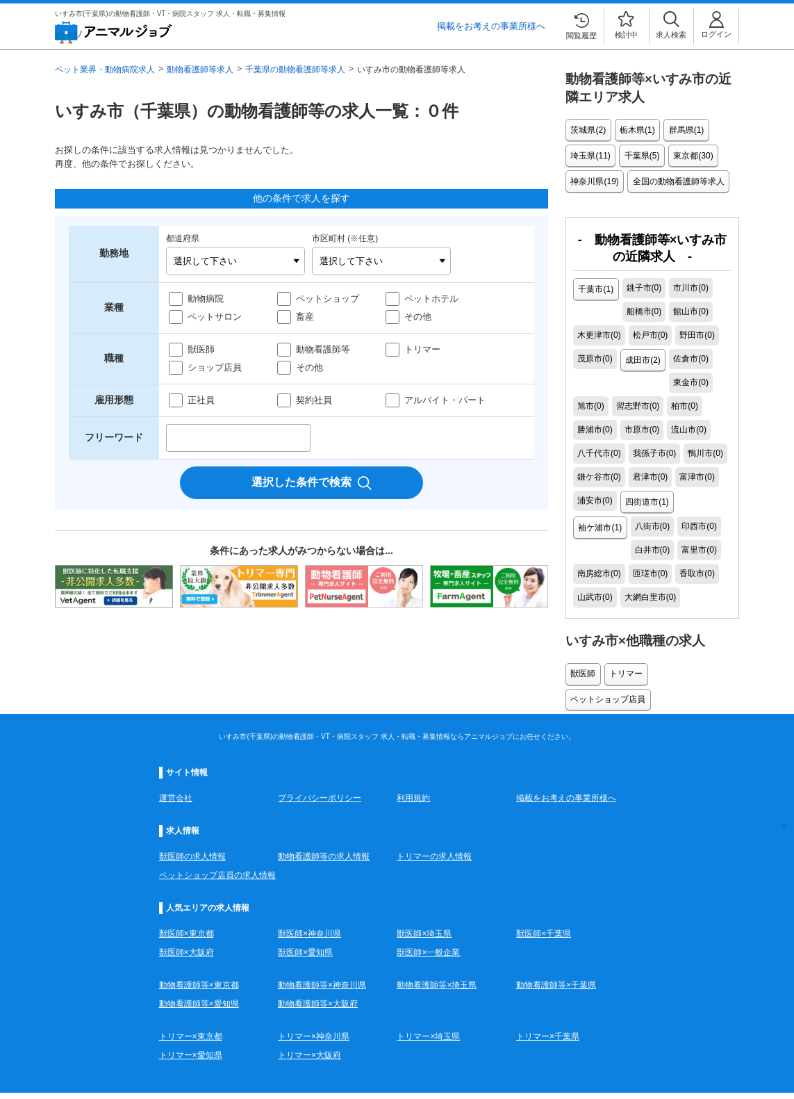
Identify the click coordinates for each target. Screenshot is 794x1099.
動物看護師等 (323, 349)
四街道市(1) (646, 471)
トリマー (422, 349)
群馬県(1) (681, 129)
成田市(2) (595, 353)
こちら (470, 1061)
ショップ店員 (215, 367)
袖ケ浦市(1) (701, 471)
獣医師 (201, 349)
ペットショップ (327, 298)
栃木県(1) (634, 129)
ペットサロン (215, 316)
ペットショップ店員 (689, 617)
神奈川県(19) (594, 176)
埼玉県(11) (589, 153)
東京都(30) (688, 153)
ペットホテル (431, 298)
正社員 (201, 400)
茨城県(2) (587, 129)
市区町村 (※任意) (345, 238)
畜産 (305, 316)
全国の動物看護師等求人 (675, 176)
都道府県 (182, 238)
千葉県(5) (638, 153)
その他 (417, 316)
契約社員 (314, 400)
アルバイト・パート (445, 400)
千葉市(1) (595, 282)
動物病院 (206, 298)
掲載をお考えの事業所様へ (491, 26)
